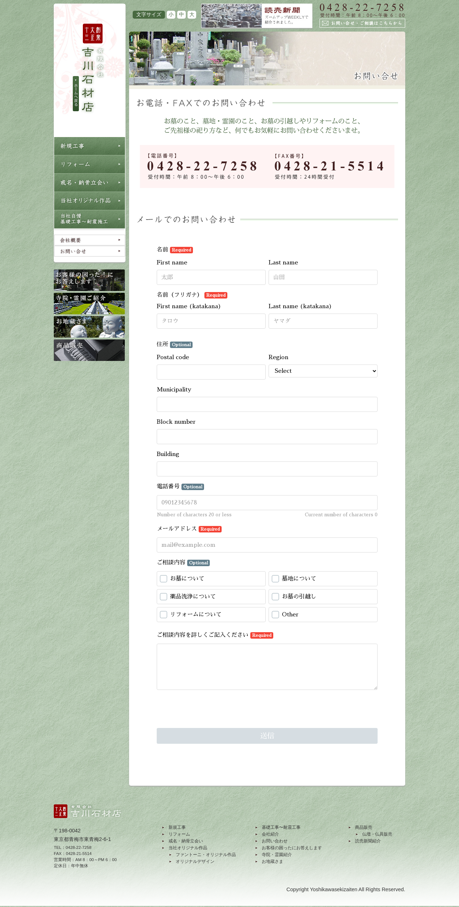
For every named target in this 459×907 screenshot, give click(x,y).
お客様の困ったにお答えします (292, 848)
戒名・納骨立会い (186, 841)
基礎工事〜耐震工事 (281, 827)
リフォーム (179, 834)
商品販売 (363, 827)
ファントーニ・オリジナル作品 (206, 854)
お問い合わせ (275, 841)
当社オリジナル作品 (188, 848)
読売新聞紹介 (368, 841)
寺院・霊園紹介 (277, 854)
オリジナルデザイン (195, 861)
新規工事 (177, 827)
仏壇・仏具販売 (377, 834)
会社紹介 (270, 834)
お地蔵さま (272, 861)
